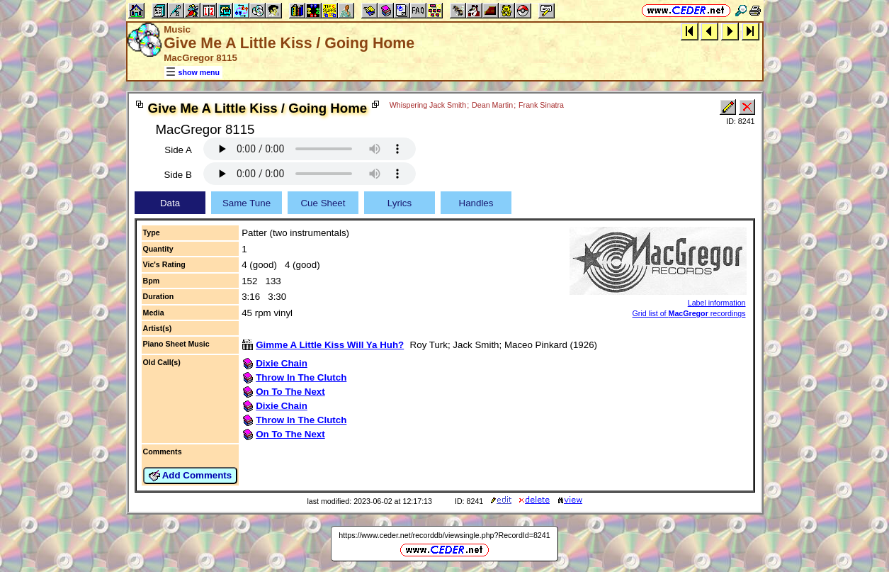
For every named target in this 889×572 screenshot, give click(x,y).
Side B (178, 174)
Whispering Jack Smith (428, 105)
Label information (717, 302)
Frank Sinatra (541, 105)
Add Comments (190, 475)
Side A (178, 150)
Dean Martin (492, 105)
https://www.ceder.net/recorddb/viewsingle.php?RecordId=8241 (444, 535)
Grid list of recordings (689, 313)
